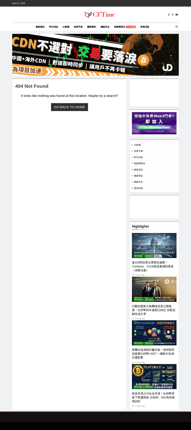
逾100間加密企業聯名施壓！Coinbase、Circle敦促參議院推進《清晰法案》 (153, 266)
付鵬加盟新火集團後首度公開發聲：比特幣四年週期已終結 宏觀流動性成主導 (153, 310)
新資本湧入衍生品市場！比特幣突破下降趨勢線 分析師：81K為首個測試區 (153, 397)
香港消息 (144, 27)
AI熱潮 (66, 27)
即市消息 (53, 27)
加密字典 (78, 27)
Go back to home (69, 107)
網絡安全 (105, 27)
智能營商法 (125, 27)
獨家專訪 (91, 27)
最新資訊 (40, 27)
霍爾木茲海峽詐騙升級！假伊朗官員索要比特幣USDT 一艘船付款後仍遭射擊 (153, 353)
